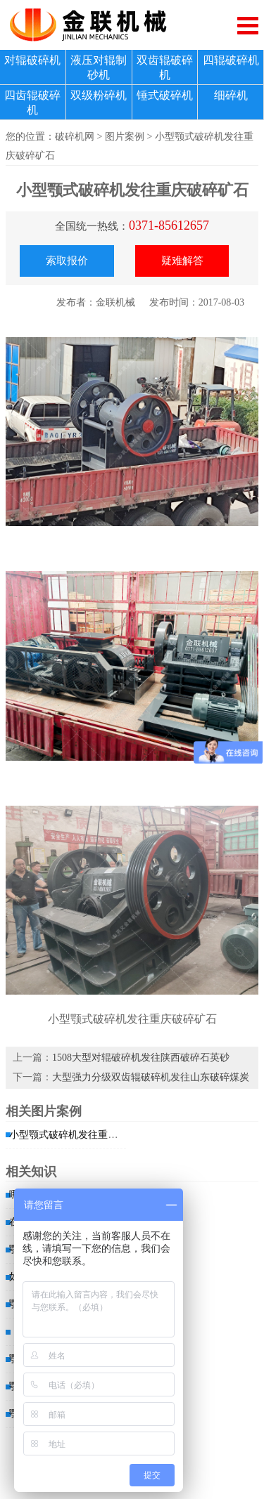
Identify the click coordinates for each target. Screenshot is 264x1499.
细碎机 (231, 95)
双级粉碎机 (98, 95)
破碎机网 (74, 136)
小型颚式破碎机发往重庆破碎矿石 (83, 1135)
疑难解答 (182, 260)
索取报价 (67, 260)
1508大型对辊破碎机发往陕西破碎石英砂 (141, 1057)
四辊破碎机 (231, 60)
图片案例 (124, 136)
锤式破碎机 (165, 95)
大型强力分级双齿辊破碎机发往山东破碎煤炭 (150, 1077)
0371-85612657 (169, 225)
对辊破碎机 (32, 60)
